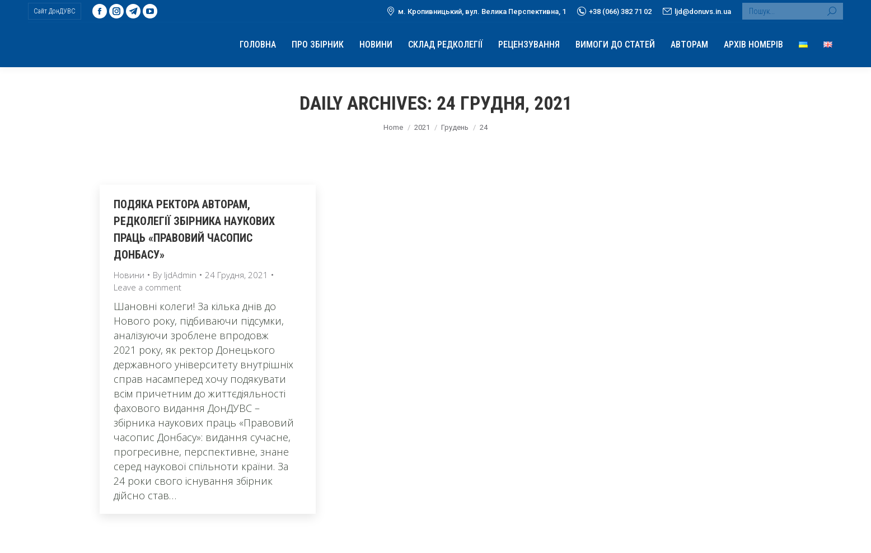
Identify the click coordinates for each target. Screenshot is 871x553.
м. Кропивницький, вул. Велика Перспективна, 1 (476, 11)
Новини (129, 274)
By (174, 274)
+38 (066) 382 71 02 (614, 11)
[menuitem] (258, 44)
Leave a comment (147, 287)
